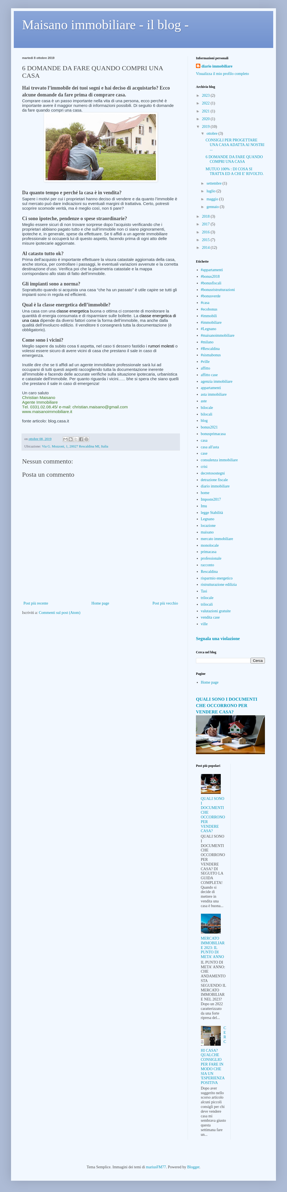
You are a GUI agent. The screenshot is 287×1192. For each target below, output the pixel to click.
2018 (206, 216)
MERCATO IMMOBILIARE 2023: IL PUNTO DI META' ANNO (213, 947)
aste (204, 401)
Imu (204, 506)
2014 (206, 248)
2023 (206, 95)
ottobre (212, 133)
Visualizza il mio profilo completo (222, 74)
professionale (211, 558)
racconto (207, 565)
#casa (205, 303)
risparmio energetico (217, 578)
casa (204, 440)
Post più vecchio (165, 603)
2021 (206, 111)
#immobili (209, 316)
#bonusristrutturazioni (218, 290)
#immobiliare (211, 322)
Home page (100, 603)
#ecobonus (209, 309)
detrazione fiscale (214, 480)
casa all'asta (210, 447)
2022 (206, 103)
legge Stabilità (212, 513)
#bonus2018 (210, 276)
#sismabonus (211, 355)
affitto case (209, 375)
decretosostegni (213, 473)
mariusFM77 (156, 1167)
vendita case (210, 617)
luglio (211, 191)
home (205, 493)
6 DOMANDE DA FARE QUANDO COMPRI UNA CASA (234, 159)
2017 (206, 224)
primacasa (209, 552)
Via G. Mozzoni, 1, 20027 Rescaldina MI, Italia (75, 446)
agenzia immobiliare (217, 381)
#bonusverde (211, 296)
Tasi (204, 591)
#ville (205, 362)
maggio (212, 199)
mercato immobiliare (217, 539)
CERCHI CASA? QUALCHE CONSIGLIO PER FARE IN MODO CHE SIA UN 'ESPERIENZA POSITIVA (213, 1055)
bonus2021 (209, 427)
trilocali (207, 604)
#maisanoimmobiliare (218, 335)
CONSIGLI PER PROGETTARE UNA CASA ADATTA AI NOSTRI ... (235, 145)
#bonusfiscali (211, 283)
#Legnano (208, 329)
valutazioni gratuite (216, 611)
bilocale (207, 408)
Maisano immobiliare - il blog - (105, 24)
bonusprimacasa (213, 434)
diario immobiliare (216, 66)
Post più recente (35, 603)
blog (204, 421)
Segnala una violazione (218, 638)
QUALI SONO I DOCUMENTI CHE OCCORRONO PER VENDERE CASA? (226, 705)
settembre (214, 183)
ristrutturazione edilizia (219, 584)
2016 (206, 232)
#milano (207, 342)
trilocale (207, 598)
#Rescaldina (210, 349)
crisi (204, 467)
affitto (205, 368)
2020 (206, 119)
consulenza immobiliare (219, 460)
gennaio (213, 207)
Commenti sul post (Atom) (60, 613)
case (204, 453)
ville (204, 624)
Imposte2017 (211, 499)
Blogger (193, 1167)
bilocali (206, 414)
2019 (206, 127)
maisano (207, 532)
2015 (206, 240)
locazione (208, 526)
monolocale (210, 545)
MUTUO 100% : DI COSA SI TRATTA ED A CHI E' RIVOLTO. (235, 171)
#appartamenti (212, 270)
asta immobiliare (214, 394)
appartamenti (211, 388)
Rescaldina (209, 572)
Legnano (207, 519)
